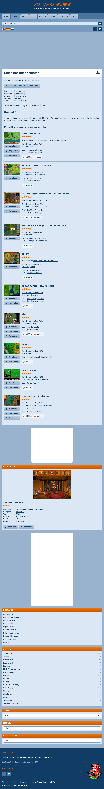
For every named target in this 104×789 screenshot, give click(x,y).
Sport (52, 697)
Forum (42, 16)
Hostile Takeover (30, 370)
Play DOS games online (12, 617)
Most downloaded (10, 624)
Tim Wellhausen (33, 357)
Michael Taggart (33, 383)
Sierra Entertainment (35, 181)
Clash (24, 314)
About (52, 16)
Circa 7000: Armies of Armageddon (38, 286)
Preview (37, 207)
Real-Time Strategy (52, 685)
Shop (24, 16)
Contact (63, 16)
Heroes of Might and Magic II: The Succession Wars (45, 193)
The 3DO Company (34, 213)
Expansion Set (52, 663)
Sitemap (5, 782)
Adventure (20, 512)
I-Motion (19, 519)
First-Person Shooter (52, 669)
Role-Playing (52, 688)
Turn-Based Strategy (30, 144)
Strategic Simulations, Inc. (37, 238)
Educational (52, 660)
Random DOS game (10, 636)
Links (74, 16)
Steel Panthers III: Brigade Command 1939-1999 (44, 225)
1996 (41, 172)
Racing (52, 682)
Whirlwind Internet (20, 786)
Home (6, 16)
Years (6, 710)
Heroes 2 (43, 201)
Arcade (52, 657)
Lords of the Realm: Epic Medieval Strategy (50, 140)
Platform (52, 675)
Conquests (27, 344)
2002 (41, 264)
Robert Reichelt (45, 357)
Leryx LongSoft (33, 327)
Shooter (52, 691)
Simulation (52, 694)
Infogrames (20, 521)
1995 (41, 293)
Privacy (14, 782)
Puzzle (52, 678)
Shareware (26, 295)
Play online (13, 151)
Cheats (6, 642)
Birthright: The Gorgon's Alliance (37, 165)
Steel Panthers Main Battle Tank (45, 261)
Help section (94, 118)
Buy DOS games (9, 621)
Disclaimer (24, 782)
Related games (10, 735)
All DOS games (8, 614)
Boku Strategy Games (35, 299)
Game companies (10, 639)
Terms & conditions (39, 782)
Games (15, 16)
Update (44, 207)
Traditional (52, 700)
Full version (26, 354)
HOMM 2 (36, 201)
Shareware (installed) (30, 379)
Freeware (25, 267)
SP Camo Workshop (34, 270)
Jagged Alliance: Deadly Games (36, 396)
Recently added (9, 630)
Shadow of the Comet (13, 502)
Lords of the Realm (31, 133)
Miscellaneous (52, 672)
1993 (41, 351)
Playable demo (20, 96)
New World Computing (35, 210)
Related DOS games (11, 633)
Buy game (12, 155)
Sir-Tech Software (34, 409)
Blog (33, 16)
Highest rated (8, 627)
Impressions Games (34, 150)
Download (12, 146)
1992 (41, 377)
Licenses (7, 723)
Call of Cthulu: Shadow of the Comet (30, 509)
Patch (32, 267)
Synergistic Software (35, 178)
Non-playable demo (29, 323)
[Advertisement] (52, 48)
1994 (41, 144)
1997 (41, 232)
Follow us (7, 768)
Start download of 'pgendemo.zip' (23, 86)
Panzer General (20, 91)
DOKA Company (33, 329)
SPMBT (25, 254)
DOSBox (25, 121)
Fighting (52, 666)
